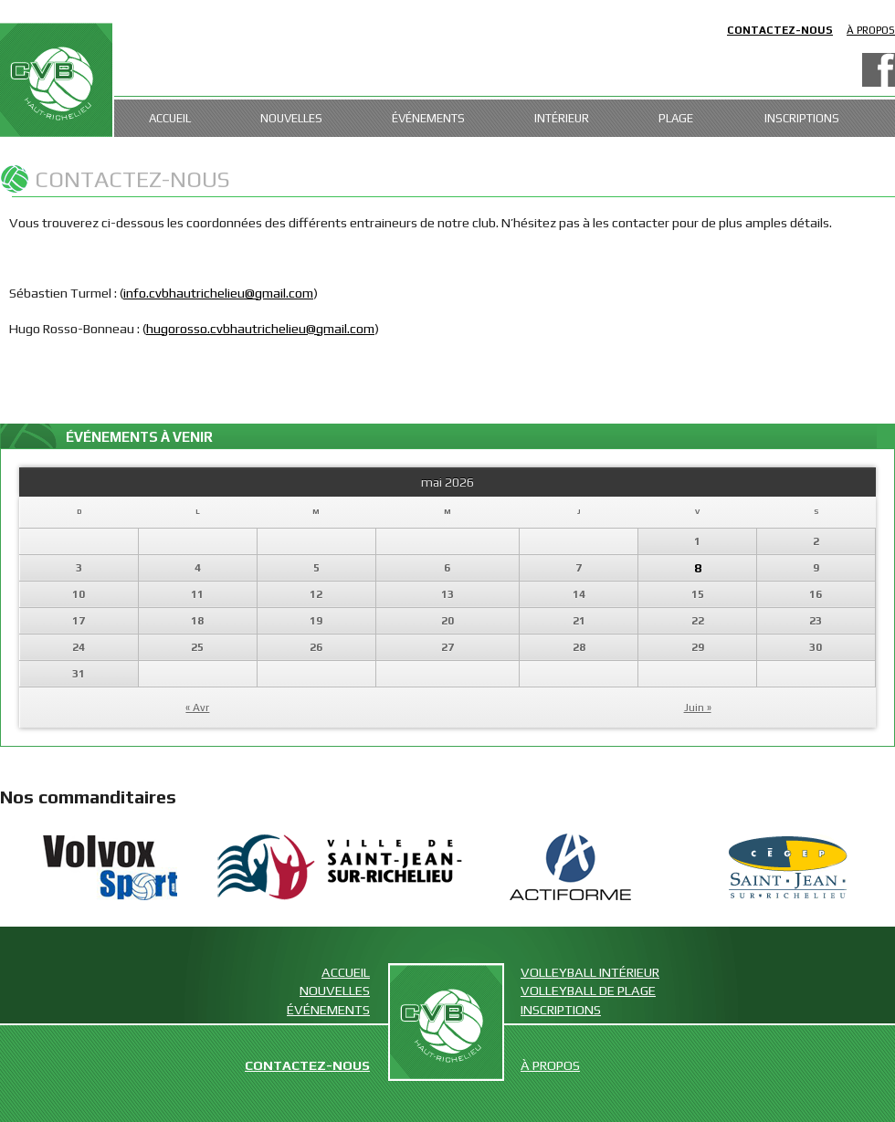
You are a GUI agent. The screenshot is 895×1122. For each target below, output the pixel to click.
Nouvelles (291, 118)
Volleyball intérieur (590, 972)
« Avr (197, 707)
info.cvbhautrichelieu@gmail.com (218, 292)
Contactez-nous (780, 30)
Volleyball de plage (588, 990)
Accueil (170, 118)
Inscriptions (801, 118)
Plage (675, 118)
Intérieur (561, 118)
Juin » (697, 707)
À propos (871, 30)
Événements (428, 118)
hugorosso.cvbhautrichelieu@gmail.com (260, 328)
